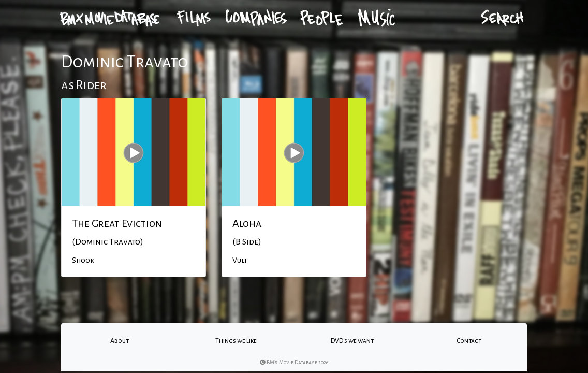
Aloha (246, 223)
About (119, 341)
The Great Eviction (117, 223)
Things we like (236, 341)
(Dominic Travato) (107, 242)
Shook (83, 260)
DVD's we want (352, 341)
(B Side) (246, 242)
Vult (239, 260)
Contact (469, 341)
